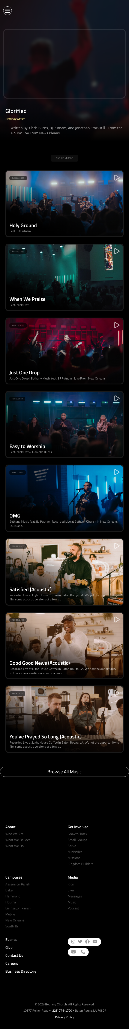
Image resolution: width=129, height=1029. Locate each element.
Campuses (13, 877)
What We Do (14, 845)
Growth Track (77, 833)
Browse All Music (64, 771)
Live (71, 890)
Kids (71, 884)
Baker (9, 890)
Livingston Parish (18, 908)
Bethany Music (15, 119)
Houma (10, 902)
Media (73, 877)
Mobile (10, 914)
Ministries (75, 851)
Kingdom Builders (80, 863)
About (10, 827)
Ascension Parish (17, 884)
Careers (11, 963)
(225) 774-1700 (61, 1010)
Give (8, 947)
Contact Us (14, 955)
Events (10, 939)
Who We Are (14, 833)
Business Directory (20, 971)
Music (72, 902)
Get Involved (78, 827)
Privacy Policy (64, 1017)
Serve (72, 845)
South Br (11, 926)
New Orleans (14, 920)
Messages (75, 896)
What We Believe (17, 839)
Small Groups (77, 839)
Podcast (73, 908)
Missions (74, 857)
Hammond (12, 896)
